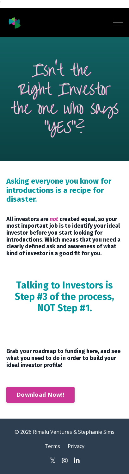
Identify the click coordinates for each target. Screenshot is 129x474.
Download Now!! (40, 394)
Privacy (76, 446)
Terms (52, 446)
